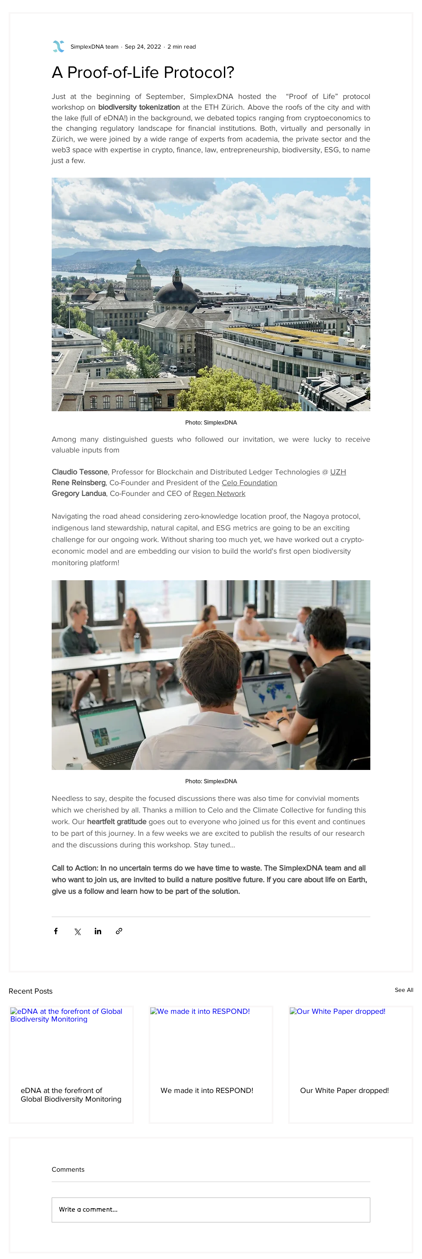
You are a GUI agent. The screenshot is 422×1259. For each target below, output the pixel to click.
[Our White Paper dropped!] (351, 1041)
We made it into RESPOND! (207, 1090)
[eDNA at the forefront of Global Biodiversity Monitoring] (71, 1041)
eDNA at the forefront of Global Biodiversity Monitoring (71, 1094)
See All (404, 989)
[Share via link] (119, 931)
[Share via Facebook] (56, 931)
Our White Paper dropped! (344, 1090)
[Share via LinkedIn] (98, 931)
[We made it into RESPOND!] (211, 1041)
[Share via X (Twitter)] (77, 931)
